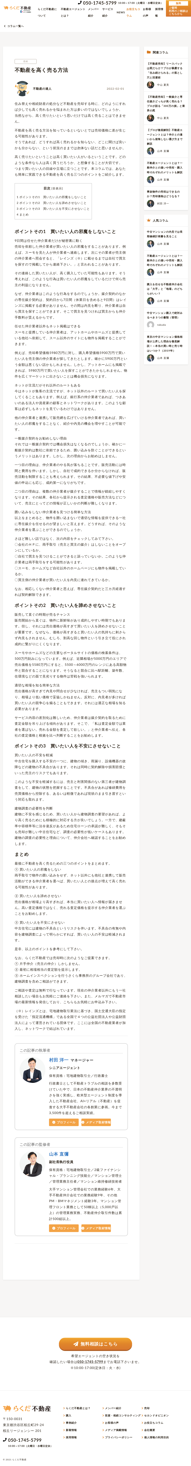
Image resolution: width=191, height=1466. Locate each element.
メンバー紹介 (93, 12)
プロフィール (64, 1122)
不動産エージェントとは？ (73, 12)
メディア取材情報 (96, 1122)
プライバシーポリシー (118, 1437)
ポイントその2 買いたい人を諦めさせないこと (52, 202)
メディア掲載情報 (116, 1430)
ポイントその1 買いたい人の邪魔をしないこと (52, 197)
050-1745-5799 (100, 2)
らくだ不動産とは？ (78, 1408)
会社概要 (149, 1430)
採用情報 (159, 12)
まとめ (23, 214)
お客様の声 (147, 12)
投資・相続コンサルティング (123, 1415)
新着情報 (71, 1430)
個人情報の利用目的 (156, 1437)
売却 (147, 1408)
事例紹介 (71, 1422)
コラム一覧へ (15, 26)
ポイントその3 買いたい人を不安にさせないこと (53, 208)
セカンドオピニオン (156, 1415)
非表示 (57, 188)
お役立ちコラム (133, 12)
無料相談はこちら (95, 1343)
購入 (68, 1415)
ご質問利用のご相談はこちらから (178, 8)
